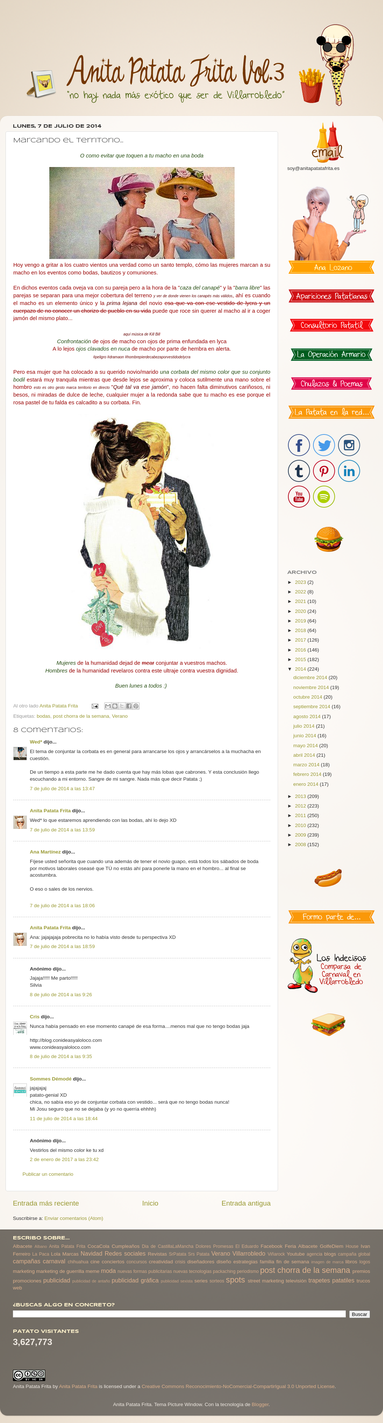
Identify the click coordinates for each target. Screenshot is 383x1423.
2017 (301, 640)
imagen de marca (327, 1262)
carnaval (54, 1261)
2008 (301, 844)
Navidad (91, 1253)
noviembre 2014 (311, 687)
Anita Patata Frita (50, 810)
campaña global (354, 1254)
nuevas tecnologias (192, 1271)
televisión (296, 1281)
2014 (301, 669)
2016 (301, 650)
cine (95, 1261)
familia (267, 1261)
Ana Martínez (45, 852)
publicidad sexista (177, 1281)
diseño (224, 1261)
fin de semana (292, 1261)
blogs (330, 1254)
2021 (301, 601)
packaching (224, 1271)
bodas (43, 716)
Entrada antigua (246, 1203)
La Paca (40, 1254)
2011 (301, 815)
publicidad (56, 1280)
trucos (363, 1281)
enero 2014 (306, 784)
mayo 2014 (306, 745)
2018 (301, 630)
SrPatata (177, 1254)
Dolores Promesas (214, 1246)
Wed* (36, 742)
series (201, 1281)
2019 (301, 621)
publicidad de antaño (91, 1281)
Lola (55, 1254)
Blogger (260, 1404)
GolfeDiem (331, 1246)
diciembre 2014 (310, 677)
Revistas (157, 1254)
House (351, 1246)
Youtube (296, 1254)
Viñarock (276, 1254)
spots (235, 1279)
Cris (34, 1016)
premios (361, 1271)
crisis (180, 1261)
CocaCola (98, 1246)
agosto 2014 (307, 716)
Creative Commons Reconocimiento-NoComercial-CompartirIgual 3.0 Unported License (238, 1386)
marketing (24, 1271)
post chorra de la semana (81, 716)
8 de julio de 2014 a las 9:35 (61, 1056)
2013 (301, 796)
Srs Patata (199, 1254)
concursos (137, 1261)
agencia (315, 1254)
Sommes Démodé (50, 1079)
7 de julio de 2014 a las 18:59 (62, 946)
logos (364, 1261)
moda (108, 1270)
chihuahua (78, 1261)
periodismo (248, 1271)
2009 (301, 835)
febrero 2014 (308, 774)
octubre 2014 (308, 697)
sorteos (217, 1281)
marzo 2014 (307, 764)
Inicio (150, 1203)
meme (93, 1271)
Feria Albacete (301, 1246)
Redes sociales (125, 1253)
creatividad (161, 1261)
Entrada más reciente (46, 1203)
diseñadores (201, 1261)
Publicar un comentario (47, 1174)
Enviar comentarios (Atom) (74, 1218)
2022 (301, 592)
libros (351, 1261)
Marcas (70, 1254)
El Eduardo (247, 1246)
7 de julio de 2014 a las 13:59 (62, 830)
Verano (120, 716)
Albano (41, 1246)
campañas (27, 1261)
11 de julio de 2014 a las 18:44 (64, 1118)
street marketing (266, 1281)
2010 (301, 825)
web (17, 1288)
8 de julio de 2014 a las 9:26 (61, 994)
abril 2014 (304, 755)
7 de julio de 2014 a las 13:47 (62, 788)
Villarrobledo (249, 1253)
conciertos (113, 1261)
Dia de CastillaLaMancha (167, 1246)
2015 (301, 659)
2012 (301, 806)
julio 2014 (304, 726)
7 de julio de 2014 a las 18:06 (62, 905)
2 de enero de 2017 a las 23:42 (64, 1159)
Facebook (271, 1246)
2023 (301, 582)
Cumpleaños (126, 1246)
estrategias (245, 1261)
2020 (301, 611)
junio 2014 (305, 735)
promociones (27, 1281)
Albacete (22, 1246)
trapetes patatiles (332, 1280)
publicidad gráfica (135, 1280)
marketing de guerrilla (60, 1271)
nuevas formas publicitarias (144, 1271)
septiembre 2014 (312, 706)
